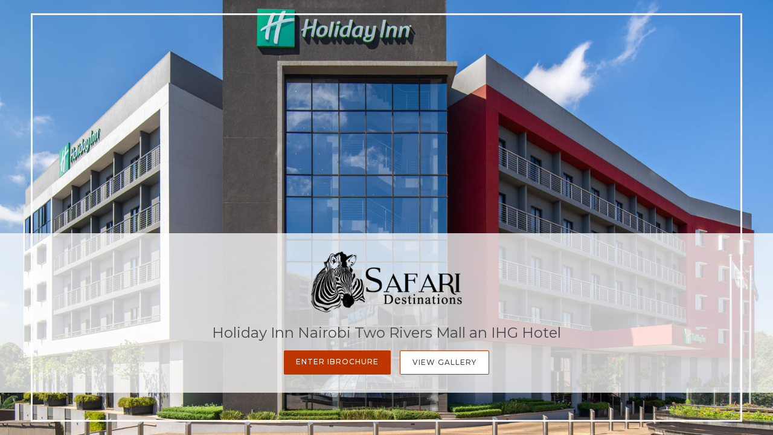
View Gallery (444, 362)
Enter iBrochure (337, 361)
